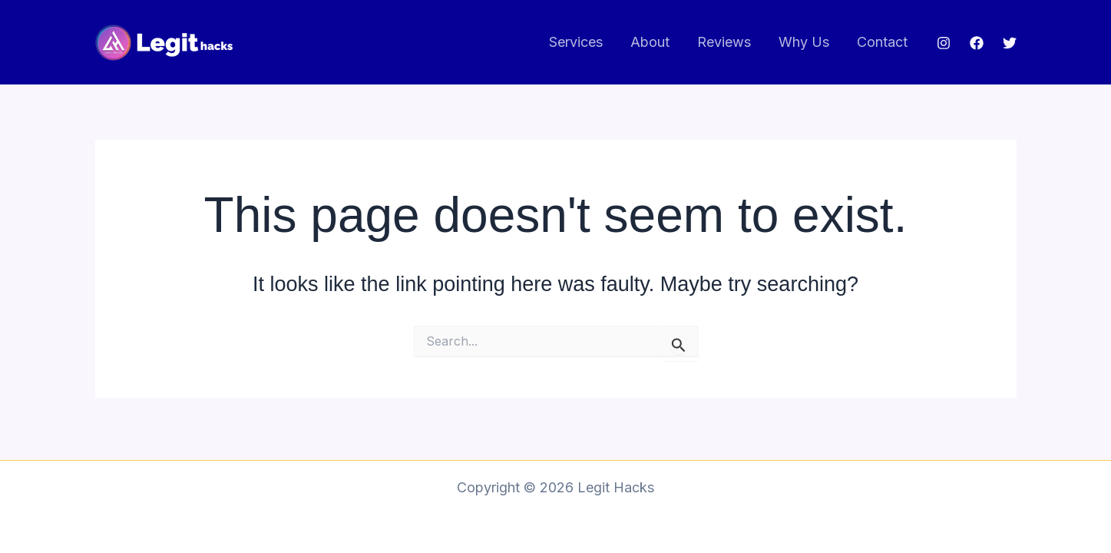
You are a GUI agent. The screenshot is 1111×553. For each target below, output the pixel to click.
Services (576, 42)
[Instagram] (944, 43)
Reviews (724, 42)
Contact (882, 42)
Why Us (804, 42)
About (650, 42)
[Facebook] (977, 43)
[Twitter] (1010, 43)
